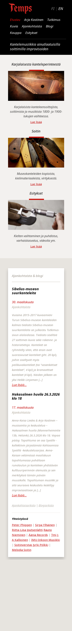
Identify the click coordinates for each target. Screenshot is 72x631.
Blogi (49, 26)
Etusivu (15, 19)
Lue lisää (36, 122)
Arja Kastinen (33, 19)
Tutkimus (53, 19)
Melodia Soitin (21, 550)
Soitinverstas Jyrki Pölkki (31, 545)
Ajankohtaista (32, 26)
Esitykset (31, 32)
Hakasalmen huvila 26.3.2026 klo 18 (36, 396)
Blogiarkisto (46, 505)
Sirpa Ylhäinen (45, 525)
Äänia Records (38, 535)
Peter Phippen (22, 525)
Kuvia (14, 26)
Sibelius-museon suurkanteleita (25, 291)
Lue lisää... (19, 385)
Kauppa (16, 32)
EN (60, 8)
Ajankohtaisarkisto (24, 505)
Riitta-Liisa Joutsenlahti (27, 530)
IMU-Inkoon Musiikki (45, 540)
